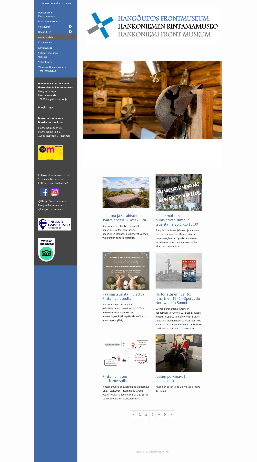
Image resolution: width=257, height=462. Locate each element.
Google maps (45, 107)
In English (66, 2)
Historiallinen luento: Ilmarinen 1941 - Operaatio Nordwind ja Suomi (178, 298)
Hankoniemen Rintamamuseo (46, 14)
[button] (70, 26)
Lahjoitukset (45, 47)
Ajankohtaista (45, 37)
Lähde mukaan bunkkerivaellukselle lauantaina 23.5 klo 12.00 (177, 220)
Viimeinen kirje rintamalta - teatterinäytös (52, 69)
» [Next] (171, 414)
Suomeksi (55, 2)
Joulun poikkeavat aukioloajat (170, 378)
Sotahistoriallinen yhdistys (48, 54)
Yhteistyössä (45, 62)
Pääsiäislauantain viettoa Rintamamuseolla (123, 296)
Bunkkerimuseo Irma (49, 21)
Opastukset (55, 31)
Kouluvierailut (46, 42)
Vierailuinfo (55, 26)
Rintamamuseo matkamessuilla (115, 378)
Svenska (45, 2)
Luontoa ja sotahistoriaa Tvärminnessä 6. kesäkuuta (124, 217)
